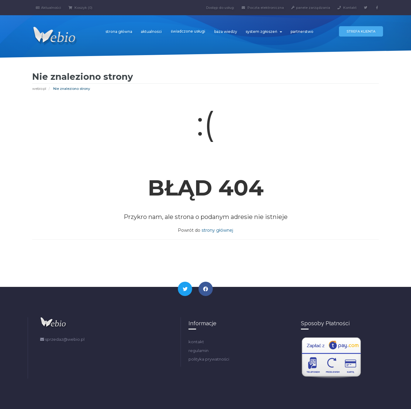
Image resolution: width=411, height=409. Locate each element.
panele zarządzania (310, 7)
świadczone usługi (188, 31)
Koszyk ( (80, 7)
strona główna (118, 31)
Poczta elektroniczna (263, 7)
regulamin (198, 350)
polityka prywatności (208, 359)
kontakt (196, 341)
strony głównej (217, 230)
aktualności (151, 31)
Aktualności (48, 7)
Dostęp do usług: (220, 7)
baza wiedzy (225, 31)
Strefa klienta (361, 31)
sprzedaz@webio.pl (62, 339)
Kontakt (347, 7)
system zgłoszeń (264, 31)
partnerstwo (302, 31)
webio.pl (39, 88)
